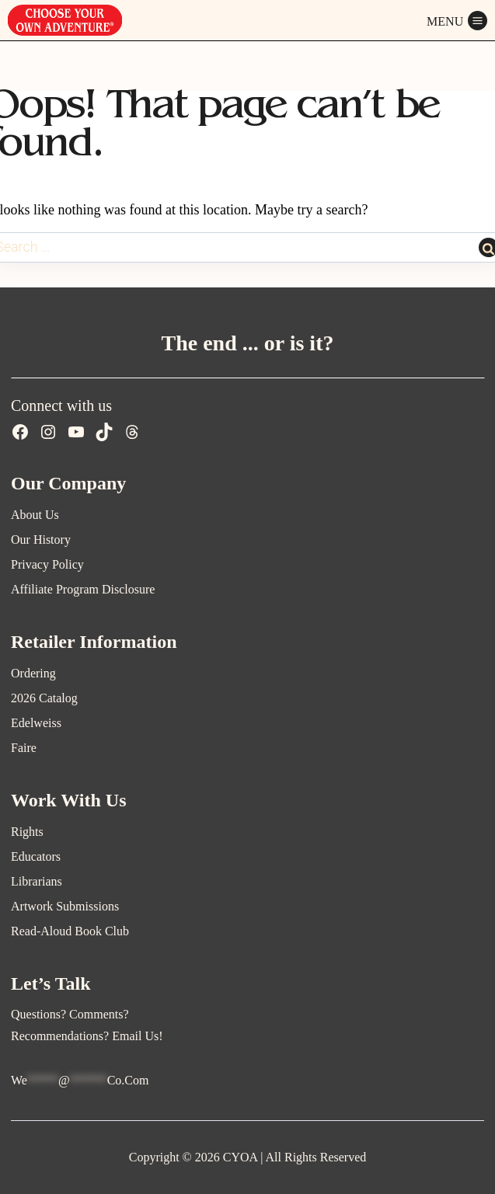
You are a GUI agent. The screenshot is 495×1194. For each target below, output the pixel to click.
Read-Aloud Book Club (70, 931)
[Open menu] (457, 20)
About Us (35, 514)
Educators (36, 856)
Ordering (33, 673)
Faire (24, 747)
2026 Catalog (44, 698)
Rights (27, 831)
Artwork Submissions (65, 906)
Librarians (36, 881)
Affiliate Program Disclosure (83, 589)
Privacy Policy (47, 564)
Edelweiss (36, 722)
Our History (41, 539)
